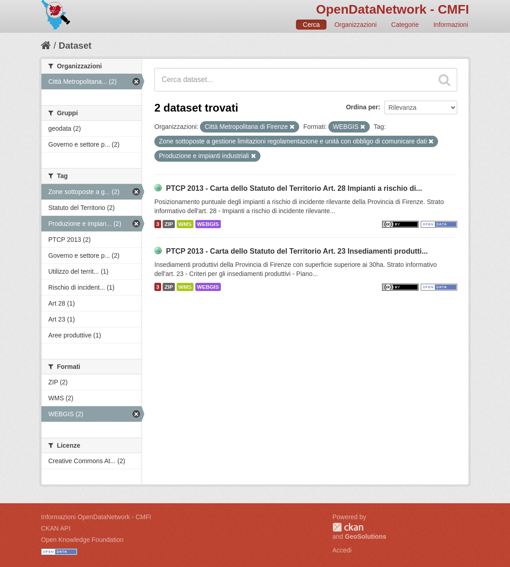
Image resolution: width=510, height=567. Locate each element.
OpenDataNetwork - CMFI (392, 9)
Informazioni (451, 24)
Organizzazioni (355, 24)
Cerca (311, 24)
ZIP (168, 224)
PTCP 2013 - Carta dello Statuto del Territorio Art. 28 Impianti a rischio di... (294, 188)
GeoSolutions (365, 536)
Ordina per (362, 107)
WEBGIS (208, 224)
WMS (185, 224)
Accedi (342, 550)
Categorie (405, 24)
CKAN (347, 527)
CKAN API (56, 528)
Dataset (75, 46)
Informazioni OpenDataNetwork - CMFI (96, 517)
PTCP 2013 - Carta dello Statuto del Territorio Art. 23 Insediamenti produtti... (297, 251)
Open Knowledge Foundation (82, 539)
